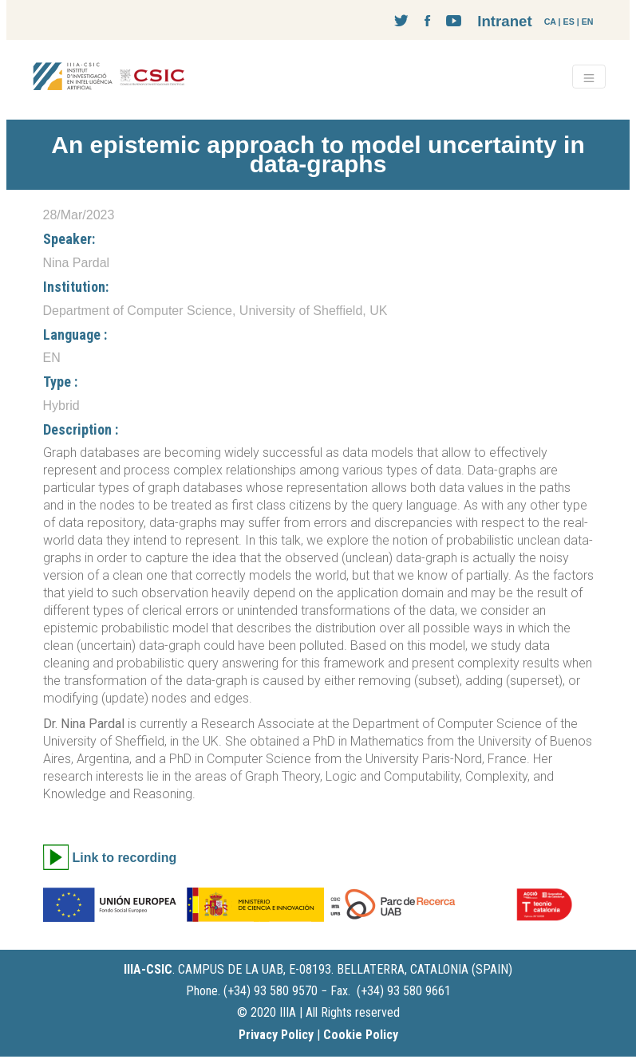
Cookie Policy (360, 1034)
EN (588, 21)
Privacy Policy (276, 1034)
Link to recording (125, 857)
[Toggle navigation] (589, 77)
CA (550, 21)
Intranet (504, 21)
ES (569, 21)
